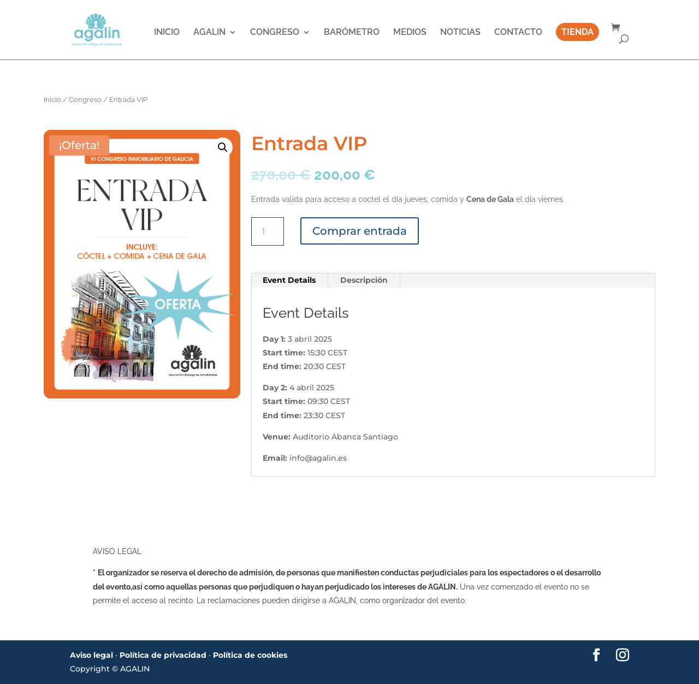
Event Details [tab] (289, 280)
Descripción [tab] (364, 280)
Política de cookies (250, 655)
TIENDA (577, 33)
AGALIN (209, 33)
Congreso (85, 100)
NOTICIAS (460, 33)
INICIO (167, 33)
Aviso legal (91, 655)
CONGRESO (274, 33)
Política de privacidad (163, 655)
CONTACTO (518, 33)
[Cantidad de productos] (267, 231)
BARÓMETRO (352, 33)
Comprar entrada (359, 230)
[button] (223, 147)
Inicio (52, 100)
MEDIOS (409, 33)
